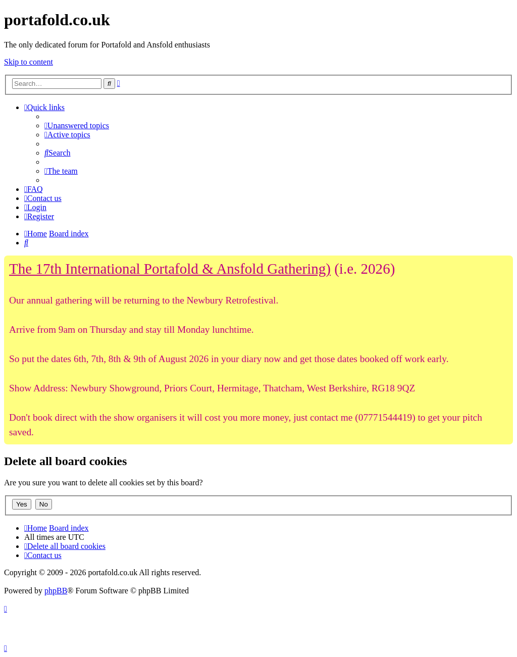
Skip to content (28, 62)
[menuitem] (76, 125)
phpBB (55, 590)
